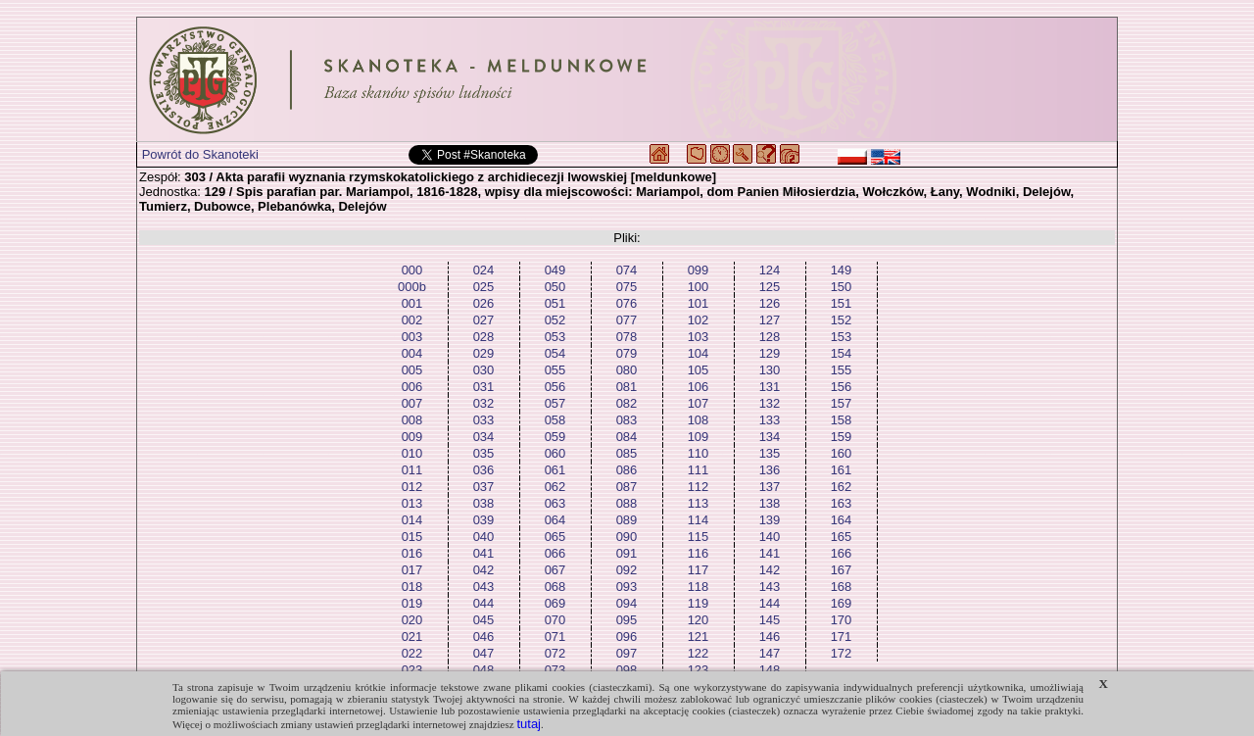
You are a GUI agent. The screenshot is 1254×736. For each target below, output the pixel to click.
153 (841, 336)
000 (412, 270)
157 (841, 403)
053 (555, 336)
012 (412, 486)
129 (770, 353)
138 (770, 503)
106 (698, 386)
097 (627, 653)
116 (698, 553)
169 (841, 603)
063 (555, 503)
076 (627, 303)
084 (627, 436)
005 (412, 370)
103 (698, 336)
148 (770, 669)
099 (698, 270)
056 (555, 386)
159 (841, 436)
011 (412, 470)
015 (412, 536)
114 (698, 520)
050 (555, 286)
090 (627, 536)
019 (412, 603)
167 (841, 570)
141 (770, 553)
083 (627, 420)
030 (484, 370)
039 (484, 520)
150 (841, 286)
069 (555, 603)
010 (412, 453)
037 (484, 486)
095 (627, 620)
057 (555, 403)
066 (555, 553)
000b (412, 286)
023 (412, 669)
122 (698, 653)
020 (412, 620)
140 (770, 536)
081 (627, 386)
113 (698, 503)
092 (627, 570)
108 (698, 420)
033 (484, 420)
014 (412, 520)
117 (698, 570)
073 (555, 669)
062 (555, 486)
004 (412, 353)
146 (770, 636)
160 (841, 453)
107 (698, 403)
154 (841, 353)
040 (484, 536)
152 (841, 320)
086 (627, 470)
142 (770, 570)
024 (484, 270)
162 (841, 486)
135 (770, 453)
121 (698, 636)
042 (484, 570)
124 (770, 270)
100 (698, 286)
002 (412, 320)
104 (698, 353)
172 (841, 653)
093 (627, 586)
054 (555, 353)
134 (770, 436)
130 (770, 370)
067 (555, 570)
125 (770, 286)
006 (412, 386)
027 (484, 320)
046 (484, 636)
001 (412, 303)
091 (627, 553)
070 (555, 620)
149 (841, 270)
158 (841, 420)
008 (412, 420)
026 (484, 303)
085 (627, 453)
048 (484, 669)
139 (770, 520)
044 (484, 603)
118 (698, 586)
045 (484, 620)
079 (627, 353)
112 (698, 486)
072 (555, 653)
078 (627, 336)
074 (627, 270)
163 (841, 503)
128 (770, 336)
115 (698, 536)
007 (412, 403)
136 (770, 470)
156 (841, 386)
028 (484, 336)
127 (770, 320)
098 (627, 669)
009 (412, 436)
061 (555, 470)
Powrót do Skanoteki (200, 154)
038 (484, 503)
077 (627, 320)
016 (412, 553)
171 (841, 636)
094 (627, 603)
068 (555, 586)
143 (770, 586)
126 (770, 303)
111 (698, 470)
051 (555, 303)
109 (698, 436)
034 (484, 436)
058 (555, 420)
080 (627, 370)
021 (412, 636)
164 (841, 520)
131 (770, 386)
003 (412, 336)
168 (841, 586)
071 (555, 636)
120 (698, 620)
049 (555, 270)
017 (412, 570)
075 (627, 286)
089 (627, 520)
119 (698, 603)
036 (484, 470)
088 (627, 503)
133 (770, 420)
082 (627, 403)
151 (841, 303)
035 (484, 453)
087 (627, 486)
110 (698, 453)
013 (412, 503)
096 (627, 636)
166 (841, 553)
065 (555, 536)
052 (555, 320)
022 (412, 653)
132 (770, 403)
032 (484, 403)
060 (555, 453)
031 (484, 386)
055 (555, 370)
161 (841, 470)
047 (484, 653)
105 (698, 370)
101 (698, 303)
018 (412, 586)
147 (770, 653)
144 (770, 603)
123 (698, 669)
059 (555, 436)
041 (484, 553)
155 (841, 370)
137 (770, 486)
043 (484, 586)
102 (698, 320)
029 (484, 353)
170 (841, 620)
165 (841, 536)
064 (555, 520)
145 (770, 620)
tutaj (528, 723)
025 (484, 286)
